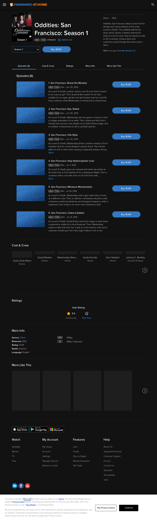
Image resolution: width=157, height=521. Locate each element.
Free (14, 461)
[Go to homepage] (28, 5)
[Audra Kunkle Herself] (90, 270)
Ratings (69, 66)
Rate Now (86, 318)
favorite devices (126, 50)
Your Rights (31, 505)
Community (71, 318)
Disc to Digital (79, 456)
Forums (107, 461)
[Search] (153, 5)
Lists (75, 447)
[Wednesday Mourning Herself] (67, 270)
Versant (27, 499)
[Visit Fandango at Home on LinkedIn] (14, 486)
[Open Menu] (4, 4)
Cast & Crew (48, 66)
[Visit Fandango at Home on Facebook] (21, 486)
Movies (15, 451)
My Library (47, 447)
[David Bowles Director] (44, 270)
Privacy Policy (18, 502)
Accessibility (109, 475)
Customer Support (112, 456)
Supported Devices (113, 451)
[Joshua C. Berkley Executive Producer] (135, 270)
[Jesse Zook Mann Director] (22, 270)
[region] (78, 508)
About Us (108, 447)
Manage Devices (50, 461)
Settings (46, 456)
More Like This (114, 66)
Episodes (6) (24, 66)
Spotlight (16, 447)
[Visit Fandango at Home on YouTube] (27, 486)
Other (23, 337)
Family (76, 451)
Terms (61, 499)
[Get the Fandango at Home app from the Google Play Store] (38, 429)
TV (13, 456)
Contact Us (109, 465)
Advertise (108, 470)
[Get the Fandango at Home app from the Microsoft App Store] (56, 429)
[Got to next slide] (145, 270)
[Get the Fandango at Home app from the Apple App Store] (20, 429)
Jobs (106, 480)
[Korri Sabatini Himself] (113, 270)
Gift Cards (77, 465)
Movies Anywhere (81, 461)
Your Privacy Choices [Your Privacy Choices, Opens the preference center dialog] (106, 508)
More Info (90, 66)
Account (46, 451)
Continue (129, 508)
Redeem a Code (50, 465)
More (105, 45)
